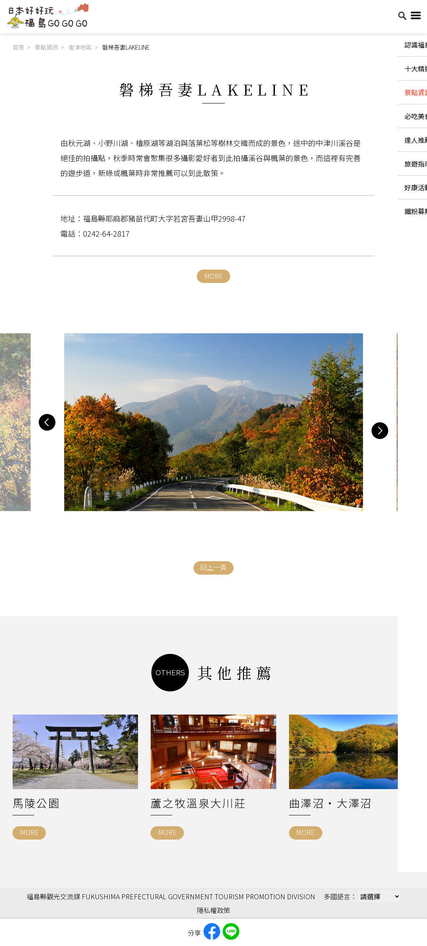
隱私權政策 (213, 910)
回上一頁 (213, 567)
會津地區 (80, 47)
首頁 (18, 47)
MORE (213, 276)
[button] (47, 422)
